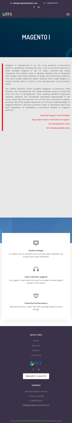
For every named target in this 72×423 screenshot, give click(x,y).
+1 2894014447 (36, 400)
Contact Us (36, 355)
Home (36, 340)
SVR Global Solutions (35, 421)
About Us (36, 345)
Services (36, 350)
